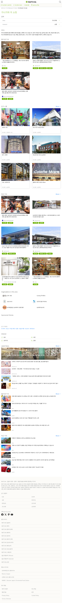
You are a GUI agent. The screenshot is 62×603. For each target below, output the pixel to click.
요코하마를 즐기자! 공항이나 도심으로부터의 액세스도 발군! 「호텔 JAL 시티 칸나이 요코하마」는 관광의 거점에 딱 (15, 278)
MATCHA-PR (37, 65)
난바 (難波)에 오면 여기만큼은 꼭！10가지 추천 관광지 (25, 411)
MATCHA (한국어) (6, 536)
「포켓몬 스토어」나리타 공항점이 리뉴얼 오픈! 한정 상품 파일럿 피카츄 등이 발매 (31, 376)
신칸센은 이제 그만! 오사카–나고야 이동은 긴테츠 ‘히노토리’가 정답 (28, 467)
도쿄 (8, 328)
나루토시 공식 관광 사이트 (8, 577)
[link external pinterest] (9, 515)
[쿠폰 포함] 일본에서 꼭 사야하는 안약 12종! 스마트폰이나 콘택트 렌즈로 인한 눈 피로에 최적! (34, 396)
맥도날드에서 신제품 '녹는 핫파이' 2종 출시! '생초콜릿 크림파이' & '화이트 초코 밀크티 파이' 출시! (35, 383)
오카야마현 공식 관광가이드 (8, 570)
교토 (3, 500)
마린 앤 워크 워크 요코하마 (39, 155)
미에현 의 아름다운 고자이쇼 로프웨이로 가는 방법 (23, 438)
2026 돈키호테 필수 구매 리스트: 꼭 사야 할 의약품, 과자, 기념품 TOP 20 (29, 403)
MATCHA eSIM (5, 562)
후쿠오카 (32, 328)
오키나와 (34, 503)
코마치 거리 (4, 127)
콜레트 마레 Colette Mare (39, 182)
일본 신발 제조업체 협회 (8, 96)
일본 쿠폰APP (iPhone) (7, 555)
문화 (33, 340)
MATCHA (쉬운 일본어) (7, 549)
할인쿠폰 (26, 5)
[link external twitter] (5, 515)
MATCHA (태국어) (6, 532)
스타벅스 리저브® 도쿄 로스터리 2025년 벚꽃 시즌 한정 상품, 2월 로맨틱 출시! (30, 361)
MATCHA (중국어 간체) (7, 539)
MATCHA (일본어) (6, 523)
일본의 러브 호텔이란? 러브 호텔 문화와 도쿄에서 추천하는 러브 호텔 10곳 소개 (30, 425)
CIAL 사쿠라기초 (6, 182)
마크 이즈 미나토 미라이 (38, 127)
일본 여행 (22, 328)
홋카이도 (34, 500)
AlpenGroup (37, 220)
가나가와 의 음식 (17, 5)
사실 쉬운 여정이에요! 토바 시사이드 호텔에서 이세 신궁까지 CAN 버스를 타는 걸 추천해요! (33, 460)
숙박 (33, 337)
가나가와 (4, 506)
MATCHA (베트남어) (6, 545)
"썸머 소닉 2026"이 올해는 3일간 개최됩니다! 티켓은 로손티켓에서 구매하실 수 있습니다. (33, 445)
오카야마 (34, 506)
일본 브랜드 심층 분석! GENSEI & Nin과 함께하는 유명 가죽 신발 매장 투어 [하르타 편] (15, 92)
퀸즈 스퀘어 (4, 155)
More (58, 106)
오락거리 (4, 340)
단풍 (17, 328)
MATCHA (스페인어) (6, 552)
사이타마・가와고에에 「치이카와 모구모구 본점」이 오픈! (25, 369)
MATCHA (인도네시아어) (7, 542)
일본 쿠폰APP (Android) (7, 559)
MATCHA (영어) (5, 526)
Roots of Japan (6, 574)
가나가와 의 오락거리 (6, 5)
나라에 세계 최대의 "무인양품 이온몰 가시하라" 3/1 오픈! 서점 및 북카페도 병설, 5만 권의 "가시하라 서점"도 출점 (29, 355)
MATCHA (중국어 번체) (7, 529)
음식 (3, 337)
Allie (5, 65)
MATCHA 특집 (35, 5)
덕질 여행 (12, 328)
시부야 (3, 328)
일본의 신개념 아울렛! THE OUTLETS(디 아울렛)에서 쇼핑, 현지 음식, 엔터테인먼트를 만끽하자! (46, 61)
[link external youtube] (12, 515)
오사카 (27, 328)
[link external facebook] (2, 515)
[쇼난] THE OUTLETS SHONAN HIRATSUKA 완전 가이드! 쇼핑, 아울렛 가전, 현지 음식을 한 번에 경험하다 (15, 246)
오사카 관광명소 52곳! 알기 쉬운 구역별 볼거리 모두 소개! (25, 418)
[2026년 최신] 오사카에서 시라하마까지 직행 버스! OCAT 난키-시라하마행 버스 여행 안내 (33, 452)
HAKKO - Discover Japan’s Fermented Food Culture (15, 580)
